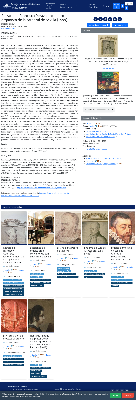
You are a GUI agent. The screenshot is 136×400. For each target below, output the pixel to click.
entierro (87, 271)
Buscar (116, 6)
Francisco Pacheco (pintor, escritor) (101, 164)
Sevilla (91, 126)
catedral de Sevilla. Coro (96, 131)
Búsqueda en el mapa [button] (98, 25)
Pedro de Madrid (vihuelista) (66, 274)
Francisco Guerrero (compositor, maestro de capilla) (14, 285)
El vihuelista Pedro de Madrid (67, 249)
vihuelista (115, 285)
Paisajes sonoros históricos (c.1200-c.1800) (25, 6)
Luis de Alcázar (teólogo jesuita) (94, 274)
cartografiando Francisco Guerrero (14, 282)
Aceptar (115, 395)
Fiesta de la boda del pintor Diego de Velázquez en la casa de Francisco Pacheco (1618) (40, 341)
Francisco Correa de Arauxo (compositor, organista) (14, 364)
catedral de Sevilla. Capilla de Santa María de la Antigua (108, 134)
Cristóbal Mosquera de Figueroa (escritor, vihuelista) (122, 282)
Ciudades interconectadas (66, 6)
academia (61, 271)
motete (6, 356)
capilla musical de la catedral (94, 277)
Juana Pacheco (35, 373)
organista (90, 161)
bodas (33, 365)
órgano (33, 277)
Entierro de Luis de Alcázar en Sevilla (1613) (95, 250)
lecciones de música (37, 274)
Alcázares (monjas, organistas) (40, 282)
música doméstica (63, 268)
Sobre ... (106, 6)
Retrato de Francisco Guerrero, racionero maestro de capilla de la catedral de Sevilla (13, 255)
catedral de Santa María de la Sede (100, 136)
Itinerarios (80, 6)
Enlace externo (108, 68)
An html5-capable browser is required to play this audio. (99, 110)
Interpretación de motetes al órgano (13, 337)
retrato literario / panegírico (97, 149)
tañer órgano (17, 356)
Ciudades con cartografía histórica (50, 6)
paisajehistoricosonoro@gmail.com (68, 389)
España (90, 123)
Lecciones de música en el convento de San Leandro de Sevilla (40, 252)
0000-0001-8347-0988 (8, 29)
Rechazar (128, 395)
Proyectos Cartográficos (93, 6)
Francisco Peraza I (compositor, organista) (103, 158)
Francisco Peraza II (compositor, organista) (14, 362)
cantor (33, 370)
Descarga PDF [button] (120, 25)
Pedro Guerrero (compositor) (13, 288)
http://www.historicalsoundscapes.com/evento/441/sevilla (41, 188)
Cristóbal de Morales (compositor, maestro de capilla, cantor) (14, 291)
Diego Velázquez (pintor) (38, 376)
